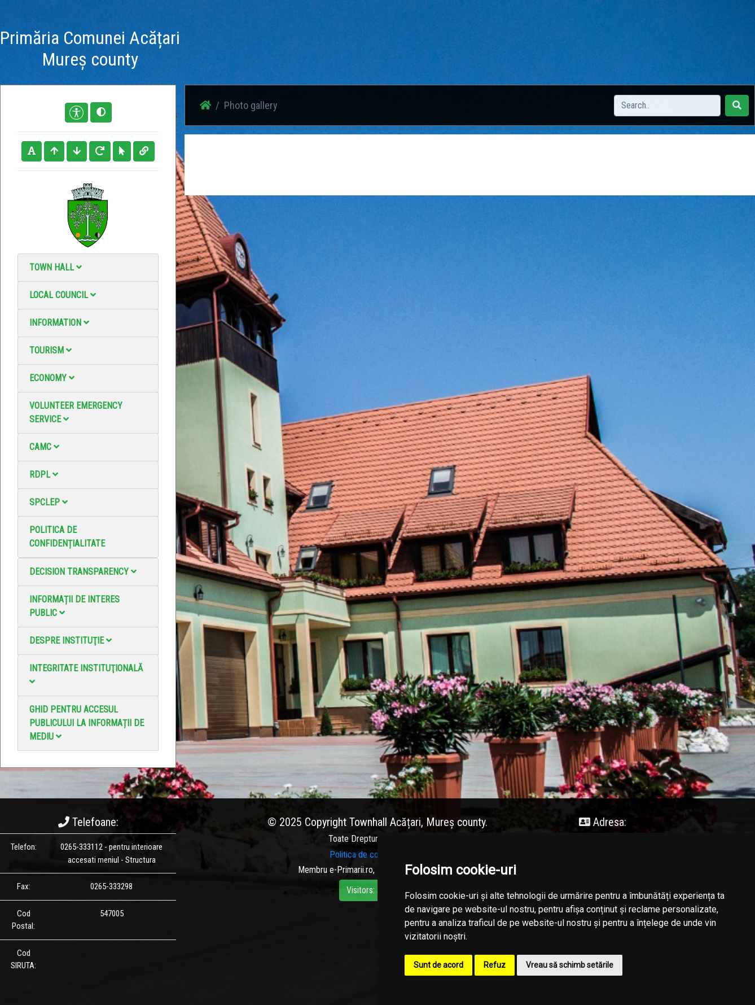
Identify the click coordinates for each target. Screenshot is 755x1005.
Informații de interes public (74, 606)
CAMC (44, 447)
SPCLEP (48, 502)
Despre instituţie (70, 640)
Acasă (322, 50)
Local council (62, 295)
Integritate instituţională (86, 674)
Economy (51, 378)
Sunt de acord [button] (438, 964)
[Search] (667, 105)
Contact (519, 50)
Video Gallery (468, 50)
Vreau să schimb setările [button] (569, 964)
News (358, 50)
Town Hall (55, 267)
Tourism (50, 350)
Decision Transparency (83, 571)
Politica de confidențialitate (67, 537)
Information (59, 322)
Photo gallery (406, 50)
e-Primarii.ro (351, 869)
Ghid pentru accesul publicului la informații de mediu (86, 723)
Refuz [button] (495, 964)
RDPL (43, 474)
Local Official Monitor (585, 50)
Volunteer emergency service (75, 412)
